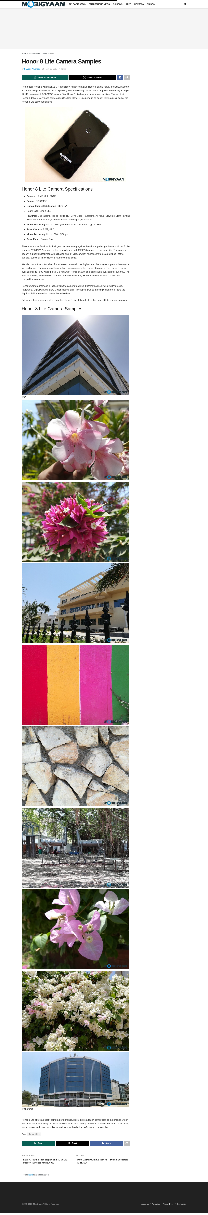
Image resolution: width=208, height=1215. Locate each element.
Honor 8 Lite (34, 1135)
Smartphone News (99, 4)
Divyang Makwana (32, 69)
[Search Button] (185, 4)
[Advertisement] (104, 29)
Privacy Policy (168, 1206)
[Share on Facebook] (120, 77)
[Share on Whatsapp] (45, 77)
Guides (151, 4)
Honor (52, 54)
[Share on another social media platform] (127, 77)
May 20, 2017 (51, 69)
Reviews (139, 4)
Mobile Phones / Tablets (38, 54)
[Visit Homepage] (43, 4)
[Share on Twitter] (92, 77)
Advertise (156, 1206)
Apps (128, 4)
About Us (145, 1206)
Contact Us (181, 1206)
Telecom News (77, 4)
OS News (117, 4)
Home (24, 54)
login (30, 1176)
